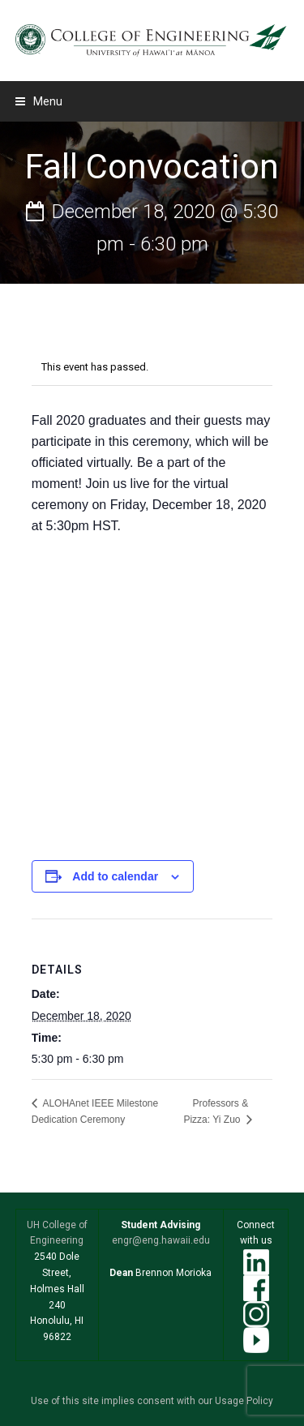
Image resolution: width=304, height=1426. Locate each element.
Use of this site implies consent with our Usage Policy (152, 1401)
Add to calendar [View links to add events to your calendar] (115, 876)
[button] (38, 101)
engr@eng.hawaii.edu (161, 1240)
